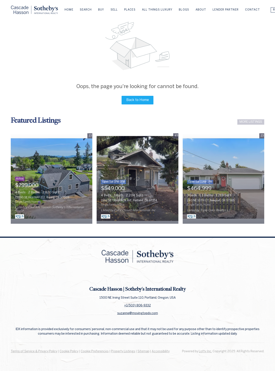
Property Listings (123, 351)
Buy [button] (101, 10)
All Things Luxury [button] (157, 10)
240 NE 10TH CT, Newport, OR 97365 (210, 200)
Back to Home (137, 100)
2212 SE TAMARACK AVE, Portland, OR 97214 (129, 200)
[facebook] (129, 276)
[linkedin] (137, 276)
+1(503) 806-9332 (137, 305)
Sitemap (143, 351)
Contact (252, 10)
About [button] (201, 10)
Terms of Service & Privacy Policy (34, 351)
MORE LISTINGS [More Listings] (250, 122)
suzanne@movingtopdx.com (137, 313)
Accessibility (161, 351)
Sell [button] (114, 10)
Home (69, 10)
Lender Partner (225, 10)
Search (86, 10)
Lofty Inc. (205, 351)
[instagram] (146, 276)
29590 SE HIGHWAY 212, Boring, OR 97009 (42, 197)
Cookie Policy (69, 351)
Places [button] (130, 10)
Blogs (184, 10)
